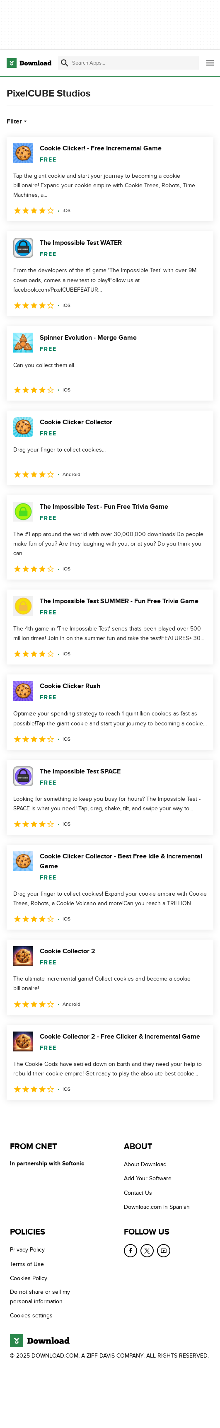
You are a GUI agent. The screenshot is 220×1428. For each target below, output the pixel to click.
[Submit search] (64, 63)
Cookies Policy (28, 1278)
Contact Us (138, 1192)
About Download (145, 1164)
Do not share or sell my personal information (40, 1296)
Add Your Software (148, 1178)
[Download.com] (29, 63)
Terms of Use (27, 1264)
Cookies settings (31, 1315)
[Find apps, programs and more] (128, 63)
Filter (18, 121)
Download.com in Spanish (157, 1207)
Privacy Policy (27, 1249)
